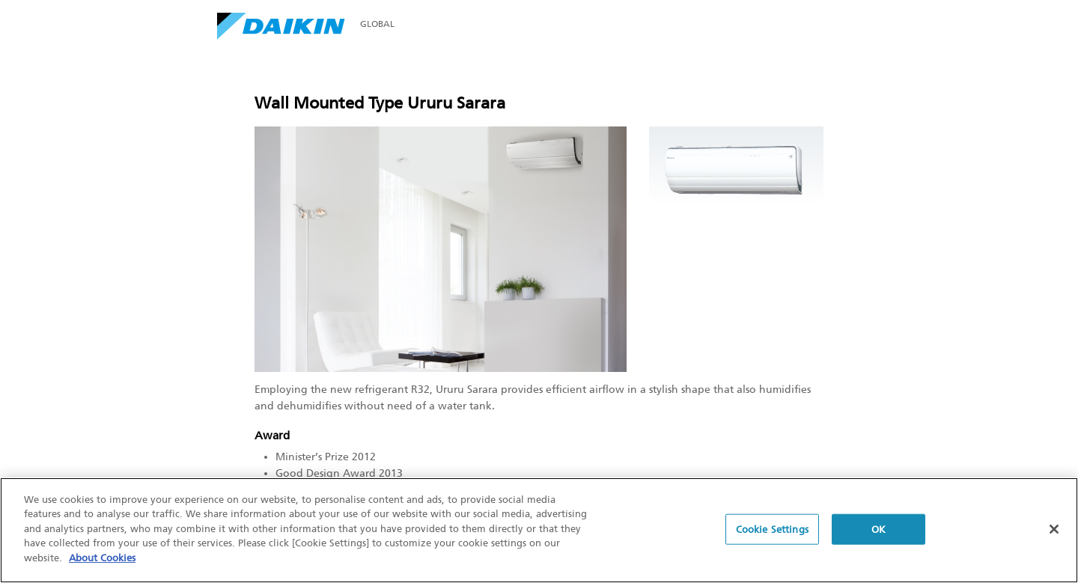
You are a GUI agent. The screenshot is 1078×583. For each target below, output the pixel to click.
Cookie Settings (772, 529)
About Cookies (102, 558)
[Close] (1054, 529)
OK (878, 529)
